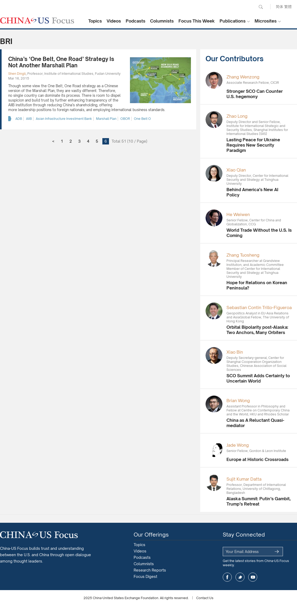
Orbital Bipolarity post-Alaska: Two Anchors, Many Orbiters (257, 329)
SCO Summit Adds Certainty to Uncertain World (258, 378)
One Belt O (142, 119)
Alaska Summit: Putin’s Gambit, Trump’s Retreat (258, 501)
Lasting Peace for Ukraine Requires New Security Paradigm (253, 145)
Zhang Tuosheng (242, 255)
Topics (95, 21)
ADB (18, 119)
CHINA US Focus (37, 20)
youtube (252, 577)
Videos (114, 21)
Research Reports (150, 570)
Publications (233, 21)
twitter (239, 577)
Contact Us (204, 598)
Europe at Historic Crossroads (257, 459)
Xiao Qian (236, 170)
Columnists (162, 21)
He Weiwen (238, 214)
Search (260, 7)
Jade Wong (237, 445)
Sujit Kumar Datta (243, 479)
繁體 (288, 6)
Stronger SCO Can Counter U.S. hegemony (254, 94)
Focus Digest (145, 576)
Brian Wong (238, 400)
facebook (227, 577)
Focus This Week (196, 21)
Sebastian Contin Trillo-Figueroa (259, 307)
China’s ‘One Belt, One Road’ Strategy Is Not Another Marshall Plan (61, 62)
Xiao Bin (234, 352)
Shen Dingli (17, 74)
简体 (279, 6)
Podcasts (135, 21)
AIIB (29, 119)
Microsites (266, 21)
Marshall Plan (106, 119)
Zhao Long (236, 116)
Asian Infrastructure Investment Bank (64, 119)
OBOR (125, 119)
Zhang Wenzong (242, 77)
